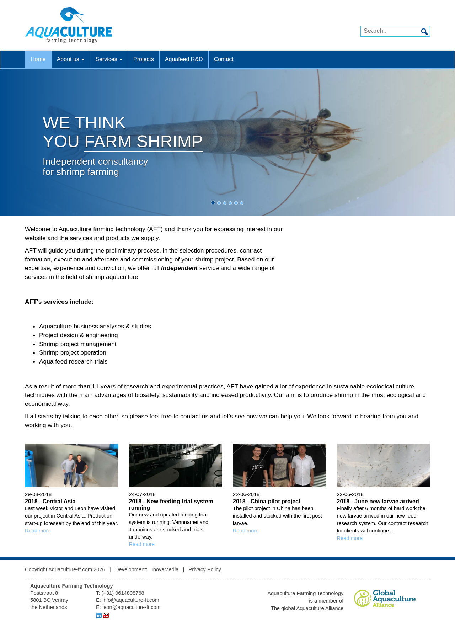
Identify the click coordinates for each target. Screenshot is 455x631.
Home (38, 59)
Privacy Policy (205, 569)
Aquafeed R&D (184, 59)
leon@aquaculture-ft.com (131, 607)
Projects (143, 59)
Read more (38, 531)
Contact (224, 59)
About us (71, 59)
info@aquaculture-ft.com (130, 600)
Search (424, 31)
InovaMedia (165, 569)
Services (108, 59)
